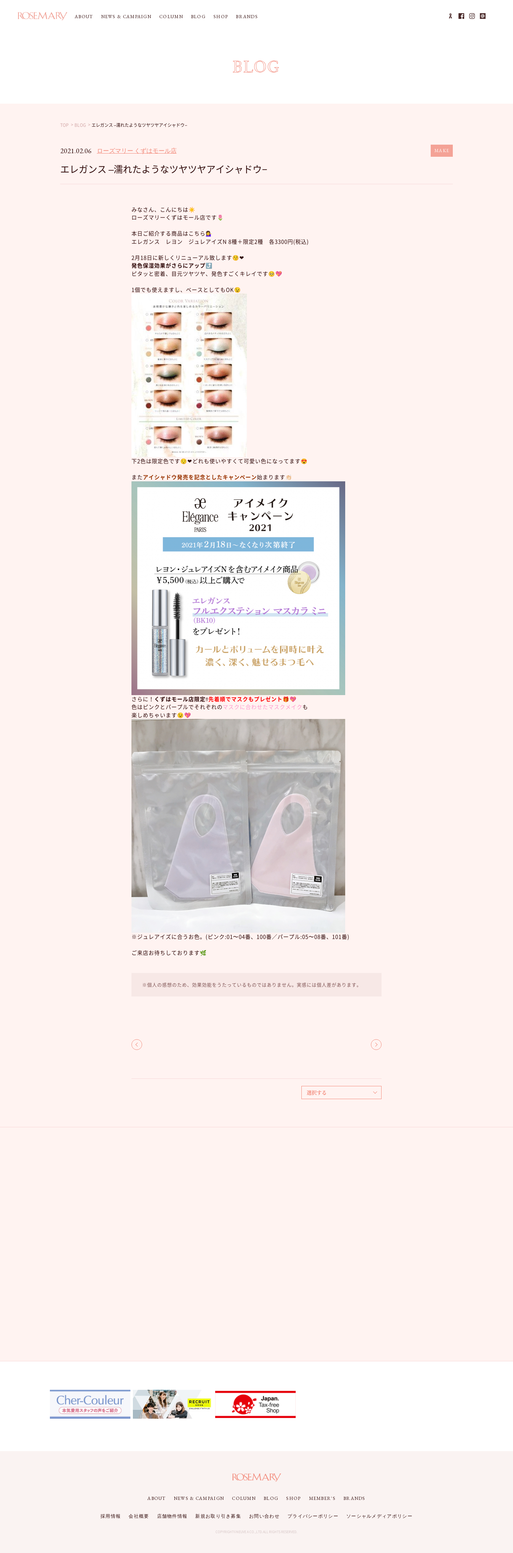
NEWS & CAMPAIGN (126, 17)
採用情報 (110, 1516)
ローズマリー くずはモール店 (137, 151)
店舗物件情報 (172, 1516)
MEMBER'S (322, 1498)
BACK (136, 1044)
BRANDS (247, 17)
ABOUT (84, 17)
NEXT (376, 1044)
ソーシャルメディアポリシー (379, 1516)
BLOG (198, 17)
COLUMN (171, 17)
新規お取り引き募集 (218, 1516)
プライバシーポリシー (312, 1516)
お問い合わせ (264, 1516)
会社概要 (139, 1516)
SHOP (220, 17)
